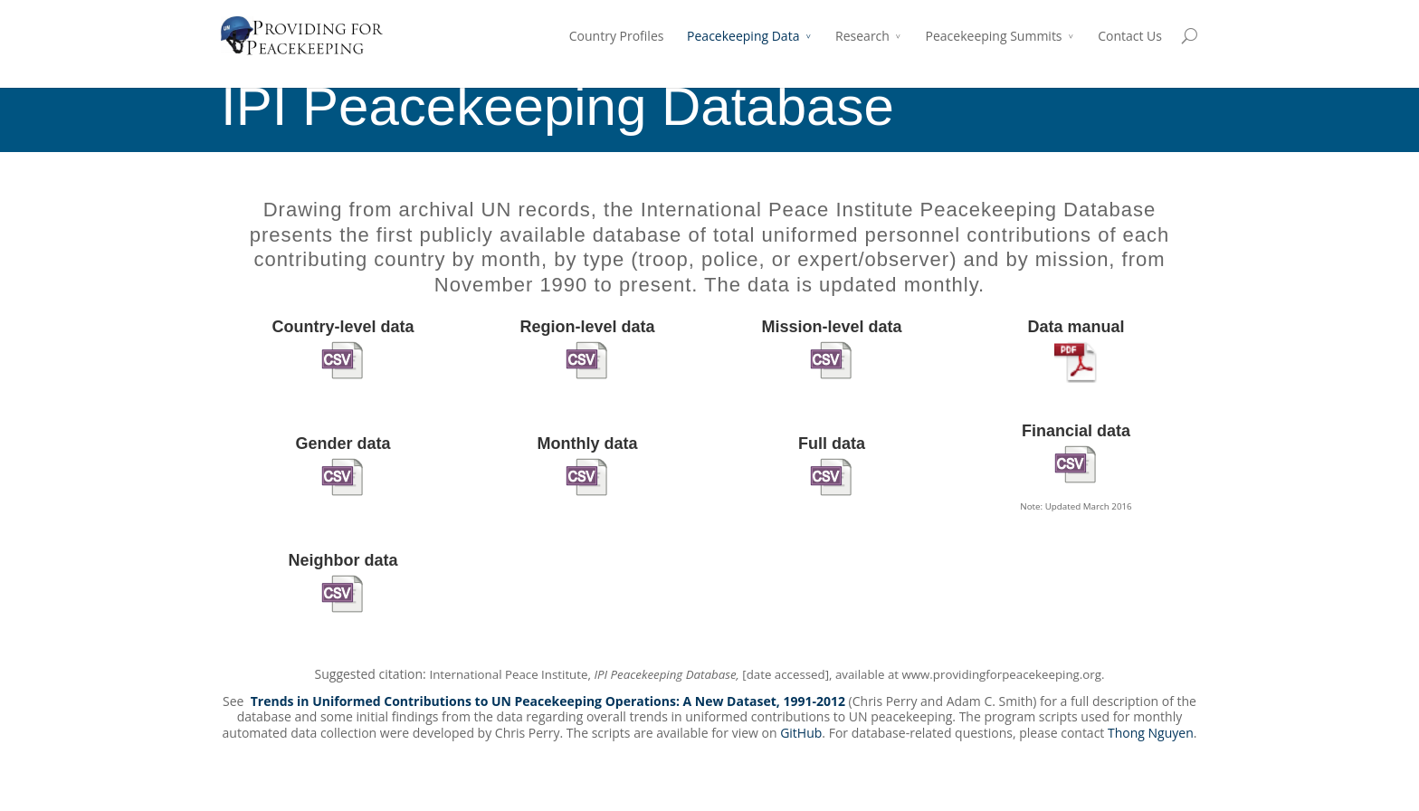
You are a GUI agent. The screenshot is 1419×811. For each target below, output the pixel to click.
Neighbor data (342, 560)
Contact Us (1130, 35)
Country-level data (342, 327)
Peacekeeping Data (743, 35)
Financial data (1076, 431)
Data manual (1075, 327)
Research (862, 35)
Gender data (342, 443)
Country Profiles (616, 35)
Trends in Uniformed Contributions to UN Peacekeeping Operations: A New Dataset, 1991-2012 (548, 701)
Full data (831, 443)
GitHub (801, 732)
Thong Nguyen (1151, 732)
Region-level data (586, 327)
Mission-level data (831, 327)
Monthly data (588, 443)
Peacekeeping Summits (994, 35)
